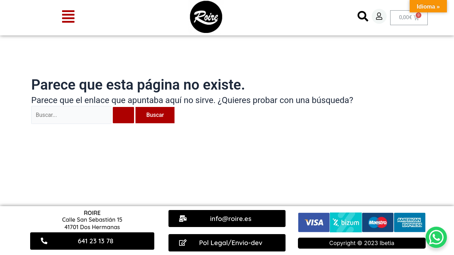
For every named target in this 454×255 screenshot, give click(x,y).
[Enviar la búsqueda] (124, 115)
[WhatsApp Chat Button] (436, 237)
